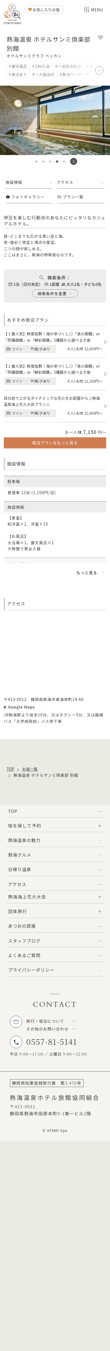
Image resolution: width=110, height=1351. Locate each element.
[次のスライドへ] (101, 120)
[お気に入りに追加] (100, 38)
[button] (36, 161)
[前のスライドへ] (8, 120)
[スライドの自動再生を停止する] (73, 161)
